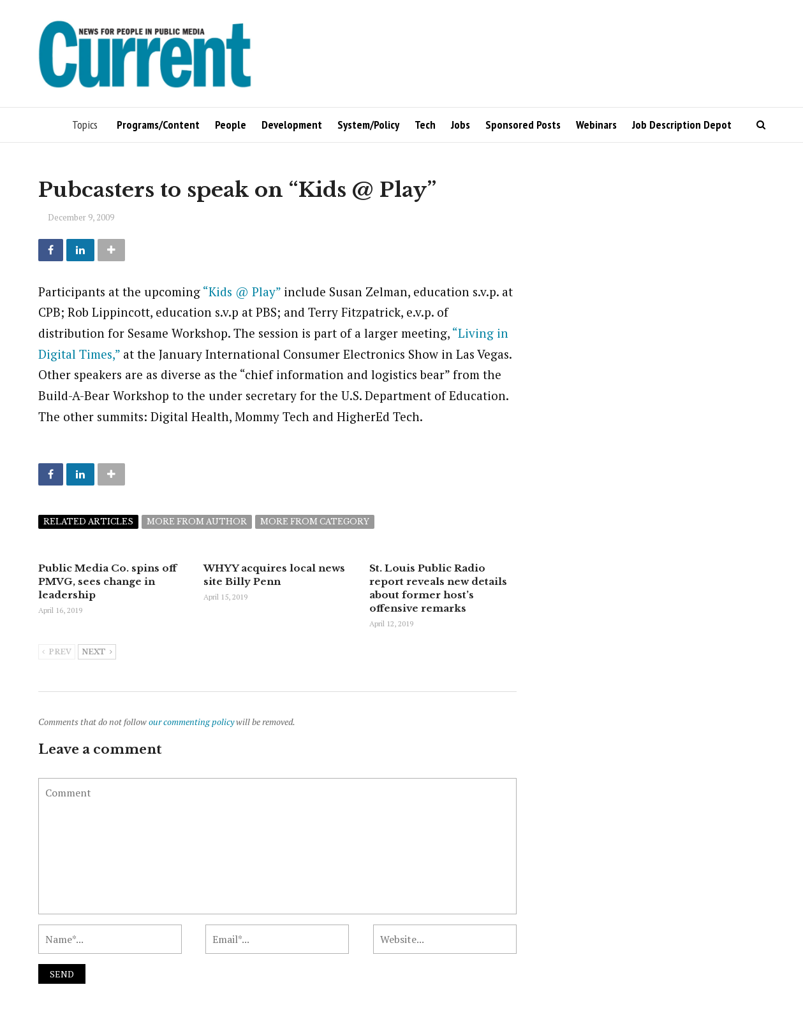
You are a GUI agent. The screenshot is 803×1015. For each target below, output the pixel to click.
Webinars (596, 124)
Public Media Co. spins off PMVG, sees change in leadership (107, 581)
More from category (314, 521)
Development (292, 124)
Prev (56, 652)
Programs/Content (158, 124)
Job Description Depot (682, 124)
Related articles (88, 521)
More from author (197, 521)
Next (97, 652)
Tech (425, 124)
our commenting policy (191, 722)
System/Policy (368, 124)
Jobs (460, 124)
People (230, 124)
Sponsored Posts (523, 124)
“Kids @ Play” (242, 291)
